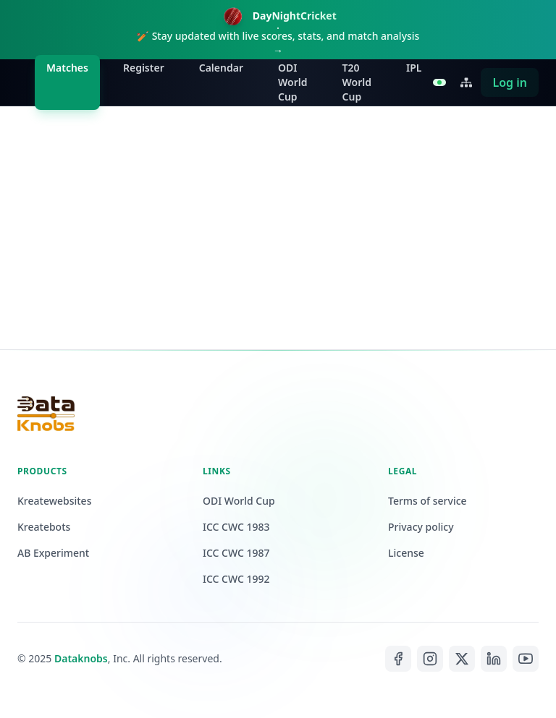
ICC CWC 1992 (236, 579)
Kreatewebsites (54, 501)
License (406, 553)
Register (143, 67)
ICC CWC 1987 (236, 553)
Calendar (221, 67)
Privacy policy (421, 527)
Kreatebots (43, 527)
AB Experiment (53, 553)
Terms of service (427, 501)
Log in (509, 82)
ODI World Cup (293, 82)
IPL (413, 67)
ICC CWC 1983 (236, 527)
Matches (67, 67)
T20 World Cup (357, 82)
